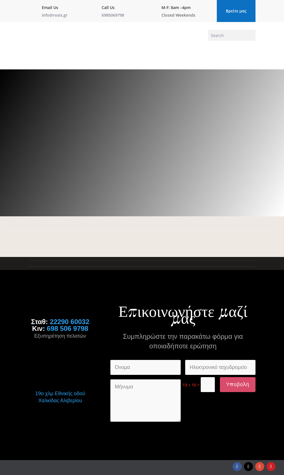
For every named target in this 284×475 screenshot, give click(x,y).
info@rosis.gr (54, 15)
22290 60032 (69, 322)
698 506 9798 (67, 328)
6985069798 (113, 15)
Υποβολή (238, 384)
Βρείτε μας (236, 11)
